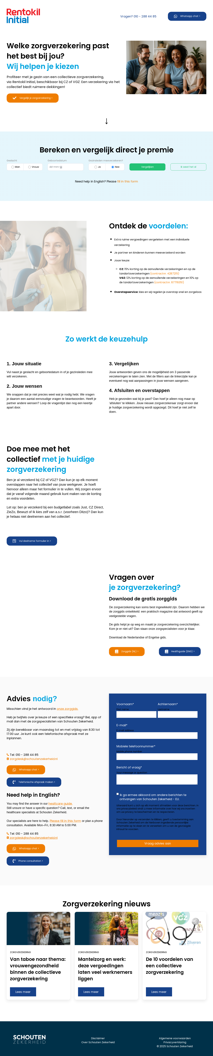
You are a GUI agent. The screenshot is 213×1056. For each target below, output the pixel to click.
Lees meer (23, 984)
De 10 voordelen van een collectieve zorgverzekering (169, 958)
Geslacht (12, 160)
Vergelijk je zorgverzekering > (33, 98)
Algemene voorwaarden (175, 1031)
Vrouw (33, 167)
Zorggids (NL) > (127, 652)
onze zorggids (67, 701)
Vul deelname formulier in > (32, 541)
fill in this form (127, 181)
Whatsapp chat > (187, 16)
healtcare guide (60, 796)
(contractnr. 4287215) (164, 273)
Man (15, 167)
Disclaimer (98, 1031)
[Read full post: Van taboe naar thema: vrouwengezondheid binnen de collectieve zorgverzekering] (38, 921)
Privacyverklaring (174, 1035)
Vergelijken (147, 167)
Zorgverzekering (20, 944)
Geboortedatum (57, 160)
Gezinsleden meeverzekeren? (106, 160)
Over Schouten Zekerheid (98, 1035)
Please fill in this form (65, 813)
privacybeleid (129, 801)
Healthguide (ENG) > (180, 652)
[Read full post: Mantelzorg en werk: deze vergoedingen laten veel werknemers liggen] (106, 921)
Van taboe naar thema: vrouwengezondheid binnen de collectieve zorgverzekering (38, 961)
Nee (114, 167)
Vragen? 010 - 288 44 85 (138, 16)
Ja (97, 167)
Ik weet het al (188, 167)
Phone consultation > (28, 853)
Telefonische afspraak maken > (34, 775)
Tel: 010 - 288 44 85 (24, 747)
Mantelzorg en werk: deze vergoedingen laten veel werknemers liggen (105, 961)
